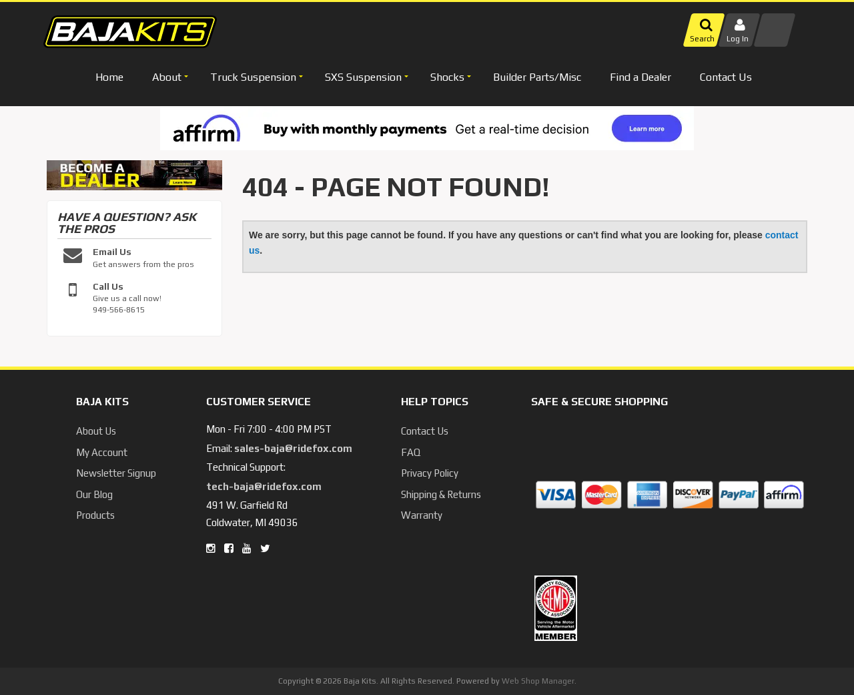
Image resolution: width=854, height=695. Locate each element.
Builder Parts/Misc (537, 77)
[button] (168, 77)
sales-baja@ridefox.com (293, 448)
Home (109, 77)
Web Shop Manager (538, 681)
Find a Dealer (640, 77)
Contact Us (726, 77)
